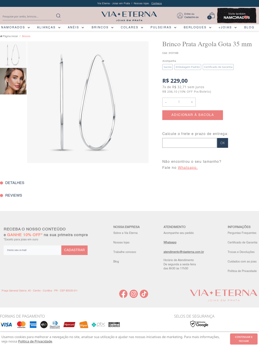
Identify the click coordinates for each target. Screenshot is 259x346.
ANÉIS (73, 27)
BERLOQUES (195, 27)
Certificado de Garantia (242, 242)
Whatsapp (169, 242)
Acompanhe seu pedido (178, 233)
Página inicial (10, 36)
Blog (116, 261)
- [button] (166, 102)
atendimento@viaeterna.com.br (183, 252)
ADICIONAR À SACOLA (192, 115)
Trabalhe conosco (124, 252)
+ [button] (192, 102)
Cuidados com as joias (242, 261)
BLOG (249, 27)
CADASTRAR (74, 250)
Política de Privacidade (242, 271)
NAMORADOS (13, 27)
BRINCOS (100, 27)
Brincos (26, 36)
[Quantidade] (179, 102)
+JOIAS (225, 27)
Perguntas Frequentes (242, 233)
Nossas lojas (121, 242)
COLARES (129, 27)
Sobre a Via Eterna (125, 233)
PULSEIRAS (161, 27)
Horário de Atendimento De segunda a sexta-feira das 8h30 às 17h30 (179, 264)
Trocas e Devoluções (241, 252)
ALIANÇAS (46, 27)
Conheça (156, 3)
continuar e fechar (244, 339)
